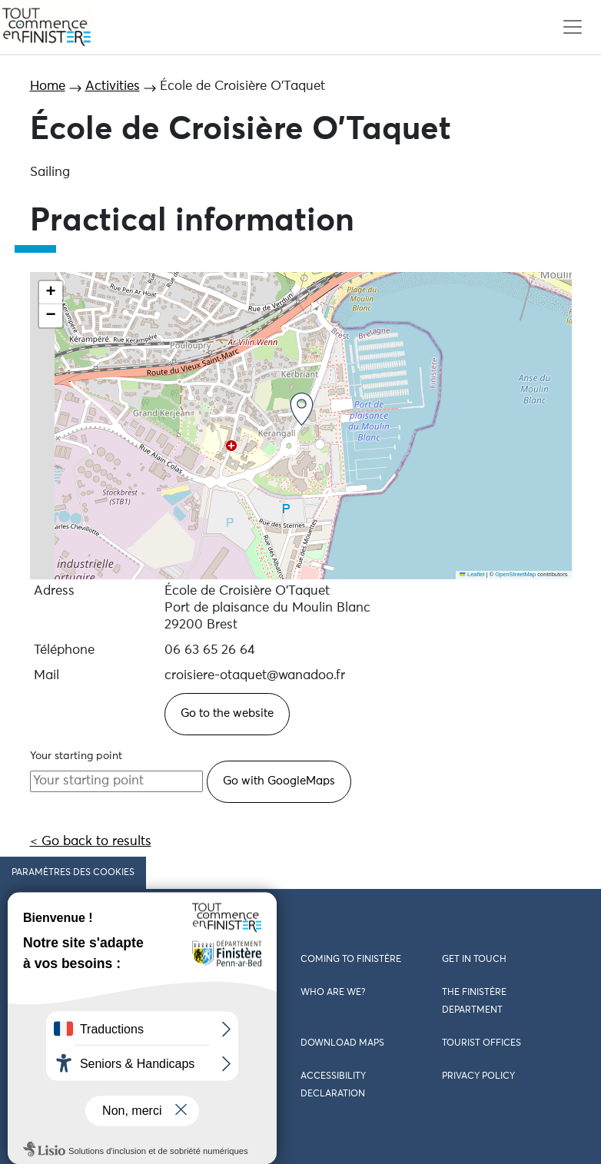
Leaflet (472, 574)
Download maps (342, 1043)
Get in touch (474, 959)
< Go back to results (90, 841)
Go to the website (227, 713)
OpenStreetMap (515, 574)
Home (47, 86)
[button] (302, 409)
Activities (112, 86)
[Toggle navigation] (572, 27)
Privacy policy (478, 1076)
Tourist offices (481, 1043)
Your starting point (76, 756)
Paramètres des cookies (73, 872)
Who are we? (332, 992)
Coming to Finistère (350, 959)
